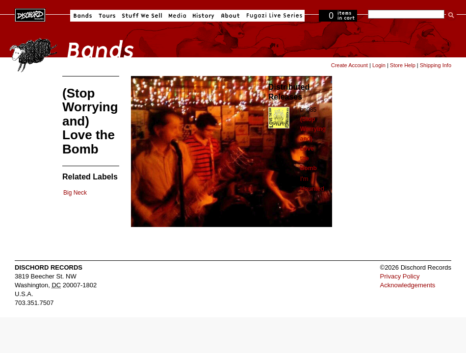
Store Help (402, 65)
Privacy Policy (400, 276)
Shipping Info (435, 65)
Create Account (349, 65)
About (230, 16)
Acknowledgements (408, 285)
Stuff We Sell (142, 16)
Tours (107, 16)
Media (177, 16)
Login (379, 65)
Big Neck (75, 192)
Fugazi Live (273, 16)
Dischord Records (30, 14)
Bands (83, 16)
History (203, 16)
